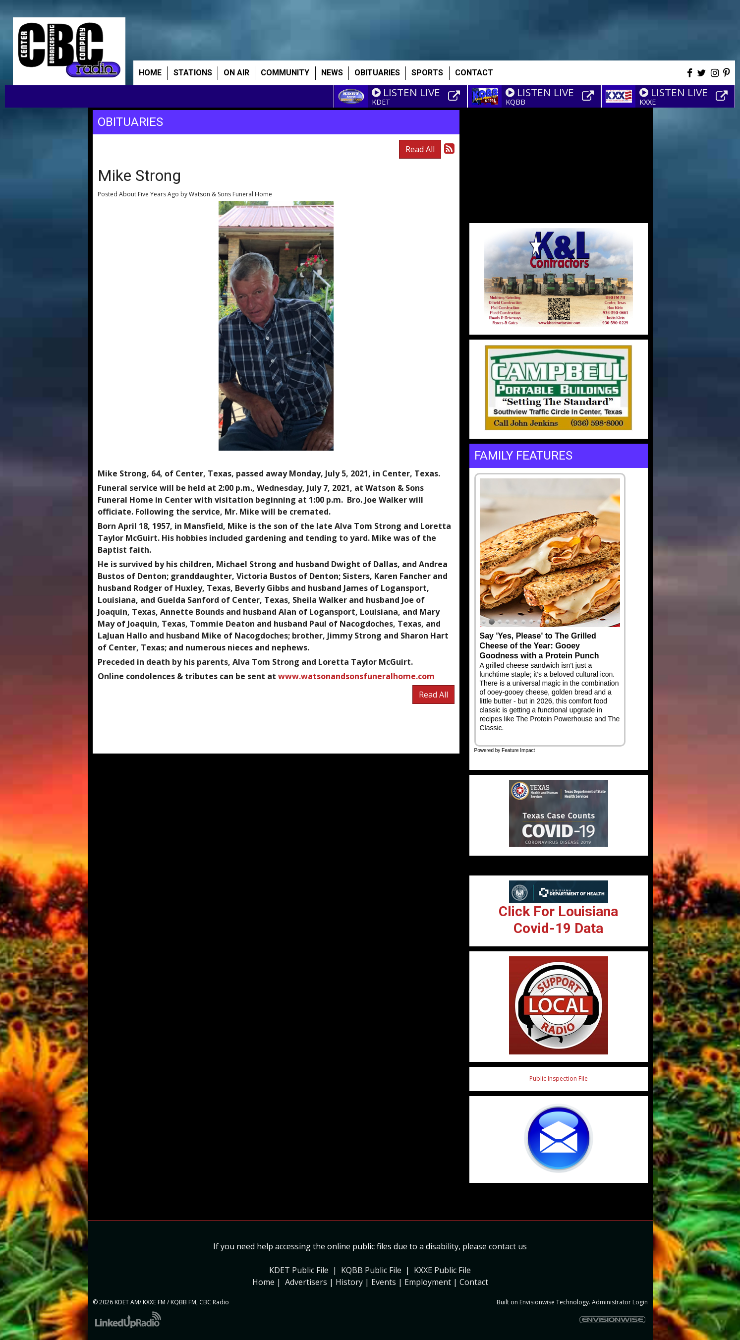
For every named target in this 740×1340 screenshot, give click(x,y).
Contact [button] (474, 72)
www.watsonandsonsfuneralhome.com (356, 676)
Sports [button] (427, 72)
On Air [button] (236, 72)
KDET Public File (299, 1270)
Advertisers (306, 1282)
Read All (420, 149)
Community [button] (285, 72)
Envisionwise (537, 1302)
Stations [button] (192, 72)
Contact (473, 1282)
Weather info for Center (558, 218)
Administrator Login (620, 1302)
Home (150, 72)
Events (383, 1282)
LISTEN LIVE (406, 92)
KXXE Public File (442, 1270)
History (349, 1282)
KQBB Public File (371, 1270)
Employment (427, 1282)
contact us (508, 1246)
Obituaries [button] (377, 72)
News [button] (332, 72)
